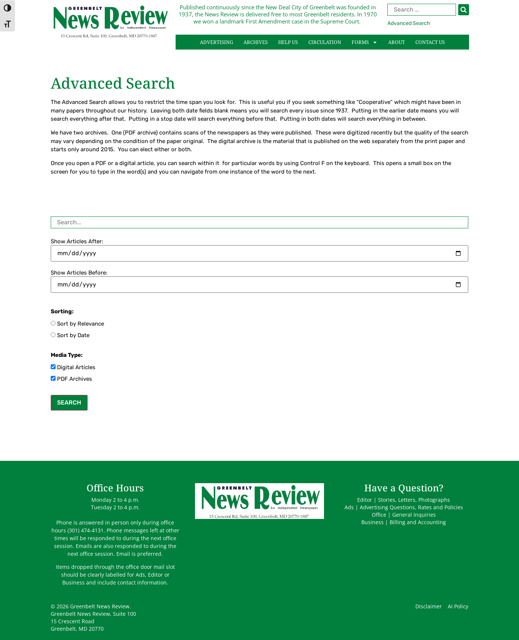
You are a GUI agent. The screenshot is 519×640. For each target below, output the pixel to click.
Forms (364, 42)
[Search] (463, 9)
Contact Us (430, 42)
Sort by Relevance (77, 324)
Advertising (216, 42)
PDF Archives (71, 379)
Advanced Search (408, 23)
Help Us (288, 42)
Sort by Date (70, 335)
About (396, 42)
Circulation (324, 42)
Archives (255, 42)
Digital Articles (73, 367)
